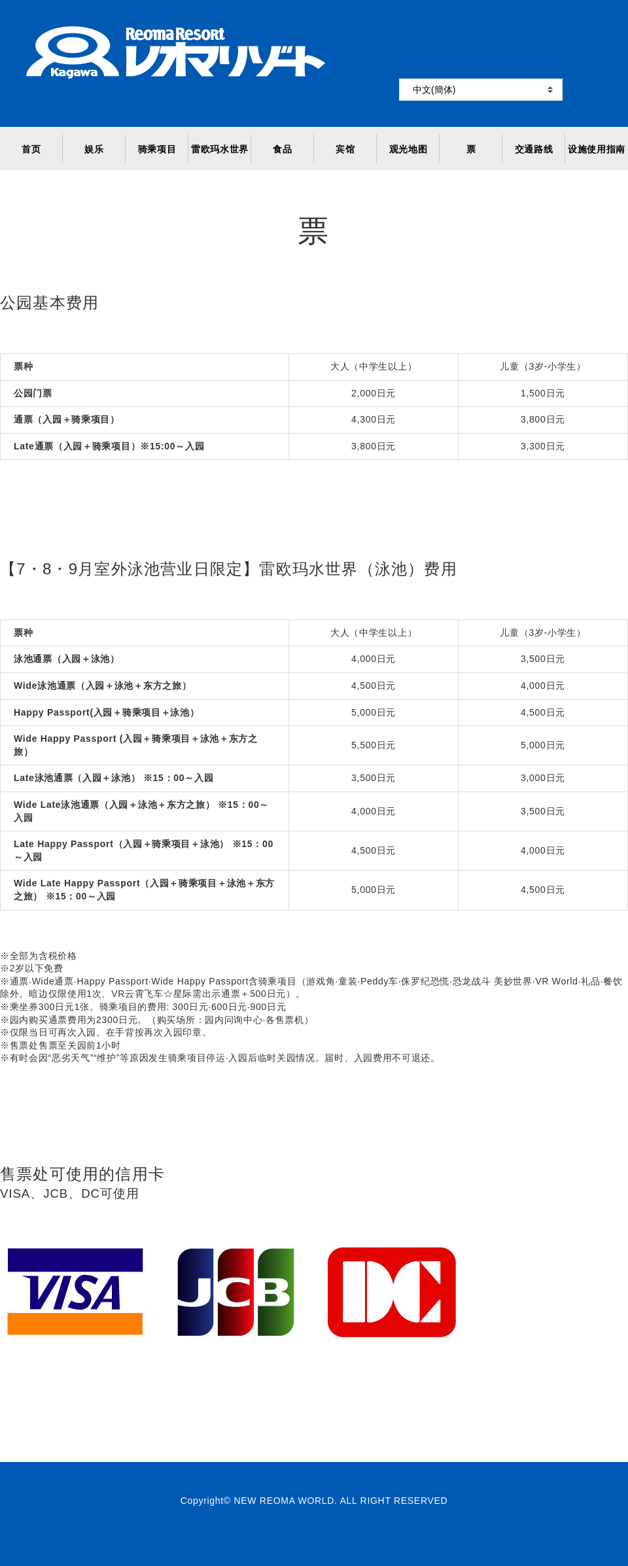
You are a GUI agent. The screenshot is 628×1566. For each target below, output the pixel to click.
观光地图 (408, 149)
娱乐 (93, 149)
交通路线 (534, 149)
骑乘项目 (157, 149)
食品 (282, 149)
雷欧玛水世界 (220, 149)
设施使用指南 (596, 149)
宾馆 (345, 149)
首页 (31, 149)
